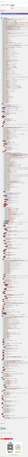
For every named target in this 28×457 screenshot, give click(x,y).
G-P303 (12, 128)
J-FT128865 (25, 45)
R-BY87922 (17, 343)
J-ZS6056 (11, 336)
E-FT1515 (15, 134)
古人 (11, 4)
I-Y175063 (15, 258)
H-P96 (12, 409)
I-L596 (13, 80)
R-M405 (13, 84)
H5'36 (3, 16)
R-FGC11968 (14, 334)
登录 (1, 4)
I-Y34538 (16, 176)
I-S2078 (19, 166)
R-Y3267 (14, 77)
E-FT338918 (18, 152)
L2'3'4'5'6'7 (9, 15)
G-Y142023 (16, 380)
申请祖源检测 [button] (7, 438)
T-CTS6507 (15, 113)
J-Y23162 (13, 415)
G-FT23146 (11, 69)
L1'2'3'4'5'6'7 (5, 15)
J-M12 (13, 374)
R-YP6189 (15, 171)
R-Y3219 (27, 155)
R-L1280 (13, 74)
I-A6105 (16, 170)
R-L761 (15, 32)
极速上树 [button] (2, 438)
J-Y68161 (19, 165)
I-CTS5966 (13, 85)
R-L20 (15, 366)
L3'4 (18, 15)
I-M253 (15, 279)
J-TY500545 (18, 328)
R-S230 (20, 130)
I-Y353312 (15, 322)
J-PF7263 (15, 378)
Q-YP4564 (12, 219)
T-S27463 (12, 112)
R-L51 (20, 214)
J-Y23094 (15, 254)
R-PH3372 (16, 345)
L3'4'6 (16, 15)
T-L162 (15, 382)
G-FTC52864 (15, 86)
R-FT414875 (18, 28)
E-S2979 (17, 209)
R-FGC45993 (14, 418)
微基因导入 (7, 4)
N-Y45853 (14, 208)
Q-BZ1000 (11, 376)
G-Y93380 (17, 87)
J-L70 (11, 30)
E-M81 (13, 67)
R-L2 (13, 119)
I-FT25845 (15, 120)
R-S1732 (14, 172)
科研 (10, 4)
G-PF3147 (25, 26)
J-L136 (15, 383)
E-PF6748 (14, 373)
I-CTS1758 (11, 375)
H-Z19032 (10, 411)
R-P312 (16, 175)
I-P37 (13, 82)
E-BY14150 (13, 73)
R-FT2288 (12, 252)
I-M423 (13, 417)
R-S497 (15, 177)
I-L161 (14, 76)
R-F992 (19, 323)
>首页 (1, 435)
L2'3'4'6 (13, 15)
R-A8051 (15, 241)
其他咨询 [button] (11, 438)
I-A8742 (10, 92)
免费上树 (4, 4)
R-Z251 (15, 363)
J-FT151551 (13, 321)
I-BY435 (14, 81)
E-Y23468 (10, 91)
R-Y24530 (15, 110)
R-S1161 (15, 132)
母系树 (14, 4)
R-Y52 (11, 37)
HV (25, 15)
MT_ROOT (2, 15)
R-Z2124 (12, 319)
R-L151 (12, 68)
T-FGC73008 (13, 49)
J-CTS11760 (19, 164)
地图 (8, 107)
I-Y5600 (23, 29)
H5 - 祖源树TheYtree (4, 1)
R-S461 (19, 25)
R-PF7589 (14, 333)
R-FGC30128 (16, 213)
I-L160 (20, 295)
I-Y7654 (14, 158)
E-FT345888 (17, 210)
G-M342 (15, 43)
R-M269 (14, 281)
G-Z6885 (13, 133)
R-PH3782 (12, 217)
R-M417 (14, 160)
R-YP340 (15, 131)
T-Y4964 (16, 381)
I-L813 (16, 211)
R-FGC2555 (14, 300)
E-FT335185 (19, 294)
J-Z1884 (12, 255)
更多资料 (15, 21)
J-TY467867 (17, 47)
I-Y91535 (20, 277)
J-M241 (12, 40)
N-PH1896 (24, 168)
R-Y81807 (25, 153)
